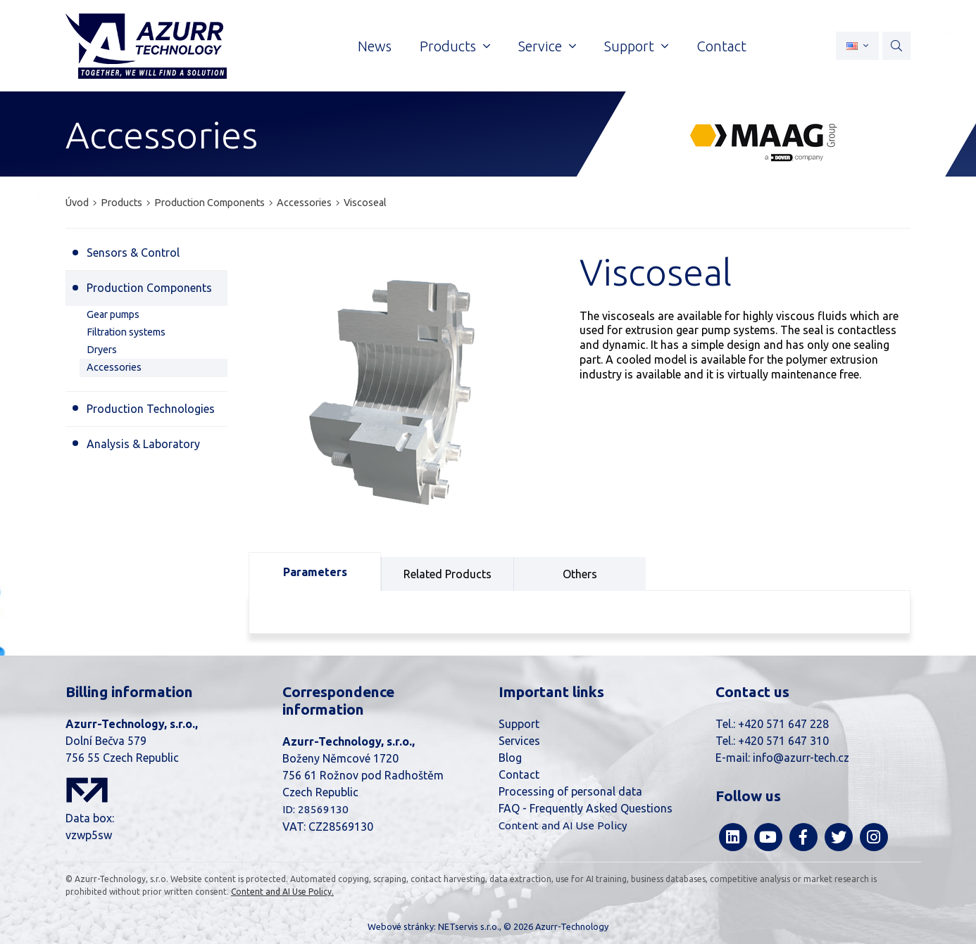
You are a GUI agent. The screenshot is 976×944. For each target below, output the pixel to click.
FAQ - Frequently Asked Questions (585, 808)
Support (519, 723)
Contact (519, 774)
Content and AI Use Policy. (282, 891)
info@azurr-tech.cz (801, 757)
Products (121, 202)
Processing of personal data (570, 791)
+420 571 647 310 (783, 740)
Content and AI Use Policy (563, 825)
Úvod (77, 202)
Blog (510, 757)
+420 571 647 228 (783, 723)
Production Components (209, 202)
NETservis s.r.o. (468, 926)
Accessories (305, 202)
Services (519, 740)
